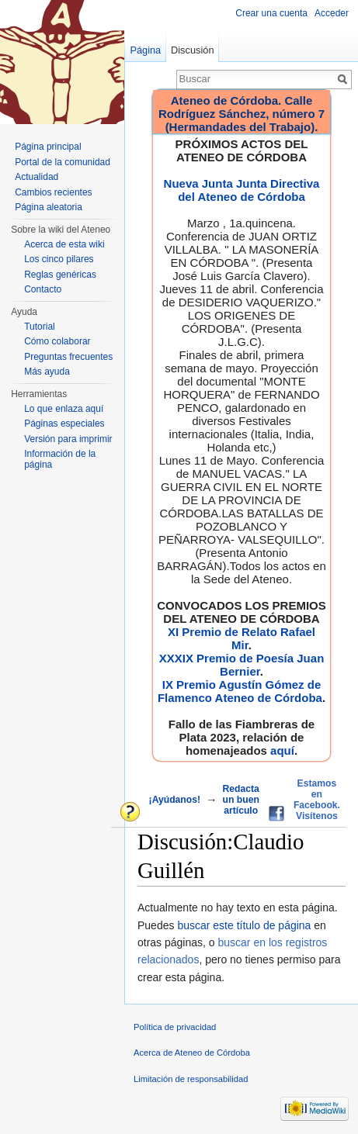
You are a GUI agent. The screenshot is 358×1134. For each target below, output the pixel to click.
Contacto (42, 289)
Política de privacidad (175, 1027)
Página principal (48, 146)
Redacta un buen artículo (241, 799)
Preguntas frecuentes (68, 356)
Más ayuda (47, 371)
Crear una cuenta (271, 13)
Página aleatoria (48, 207)
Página (145, 50)
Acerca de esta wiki (64, 244)
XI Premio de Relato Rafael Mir (241, 638)
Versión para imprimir (68, 439)
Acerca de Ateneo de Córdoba (192, 1052)
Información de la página (60, 459)
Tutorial (39, 326)
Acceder (332, 13)
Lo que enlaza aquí (63, 408)
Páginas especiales (64, 423)
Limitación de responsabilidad (191, 1079)
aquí (282, 750)
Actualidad (36, 176)
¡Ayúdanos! (174, 799)
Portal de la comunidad (62, 162)
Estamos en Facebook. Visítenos (317, 799)
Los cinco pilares (58, 259)
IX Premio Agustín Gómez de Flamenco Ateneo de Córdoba (240, 691)
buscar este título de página (244, 925)
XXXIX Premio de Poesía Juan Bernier (242, 665)
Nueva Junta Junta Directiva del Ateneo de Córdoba (242, 190)
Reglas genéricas (60, 274)
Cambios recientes (53, 192)
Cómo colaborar (57, 341)
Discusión (192, 50)
